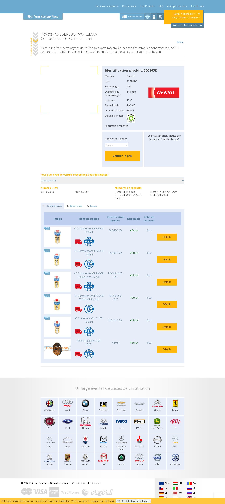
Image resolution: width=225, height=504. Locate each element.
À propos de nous (177, 6)
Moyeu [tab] (92, 205)
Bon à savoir (129, 6)
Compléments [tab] (52, 205)
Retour (180, 38)
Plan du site (197, 6)
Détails (167, 237)
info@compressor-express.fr (186, 17)
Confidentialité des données (86, 483)
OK (118, 500)
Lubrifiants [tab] (74, 205)
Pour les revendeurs (107, 6)
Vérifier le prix (122, 156)
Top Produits (147, 6)
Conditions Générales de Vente (54, 483)
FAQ (160, 6)
